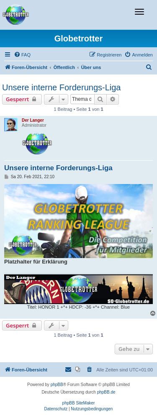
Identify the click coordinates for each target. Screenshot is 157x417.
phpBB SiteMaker (78, 403)
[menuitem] (22, 55)
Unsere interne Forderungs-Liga (61, 87)
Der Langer (33, 120)
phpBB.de (106, 392)
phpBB (57, 384)
